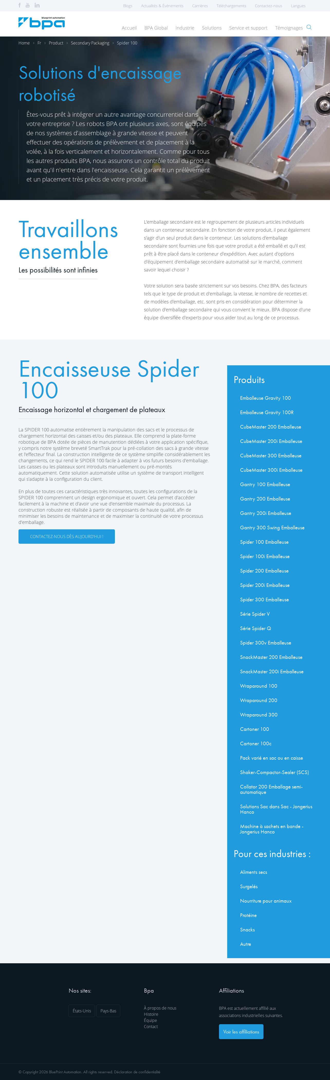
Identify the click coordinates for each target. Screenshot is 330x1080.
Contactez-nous (268, 5)
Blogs (127, 5)
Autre (245, 943)
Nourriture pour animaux (266, 900)
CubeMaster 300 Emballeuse (270, 455)
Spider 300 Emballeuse (264, 599)
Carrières (200, 5)
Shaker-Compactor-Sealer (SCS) (274, 772)
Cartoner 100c (255, 743)
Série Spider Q (255, 628)
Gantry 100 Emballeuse (265, 484)
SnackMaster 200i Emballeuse (272, 671)
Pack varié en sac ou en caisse (271, 757)
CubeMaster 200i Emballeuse (271, 441)
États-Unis (82, 1011)
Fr (39, 43)
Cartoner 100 (254, 728)
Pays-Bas (108, 1011)
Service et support (248, 28)
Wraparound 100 (258, 685)
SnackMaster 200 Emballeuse (271, 657)
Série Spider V (255, 613)
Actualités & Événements (162, 5)
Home (24, 43)
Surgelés (249, 886)
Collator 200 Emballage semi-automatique (271, 789)
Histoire (151, 1014)
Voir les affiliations (241, 1031)
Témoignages (289, 28)
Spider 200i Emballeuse (265, 585)
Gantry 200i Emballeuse (265, 513)
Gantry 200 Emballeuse (265, 498)
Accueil (129, 28)
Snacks (247, 929)
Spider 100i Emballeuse (265, 556)
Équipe (150, 1020)
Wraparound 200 (258, 700)
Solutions (212, 28)
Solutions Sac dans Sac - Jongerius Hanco (276, 809)
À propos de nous (160, 1008)
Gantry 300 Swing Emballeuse (272, 527)
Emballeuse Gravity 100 (265, 397)
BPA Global (156, 28)
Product (56, 43)
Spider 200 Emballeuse (264, 570)
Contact (151, 1026)
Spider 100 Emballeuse (264, 541)
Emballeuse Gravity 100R (267, 412)
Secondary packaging (90, 43)
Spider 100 (127, 43)
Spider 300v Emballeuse (265, 642)
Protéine (248, 915)
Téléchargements (231, 5)
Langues (300, 5)
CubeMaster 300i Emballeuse (271, 469)
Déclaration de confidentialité (137, 1072)
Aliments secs (253, 871)
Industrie (185, 28)
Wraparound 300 (259, 714)
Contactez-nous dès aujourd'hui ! (66, 536)
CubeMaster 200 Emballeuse (270, 426)
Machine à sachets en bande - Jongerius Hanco (272, 829)
